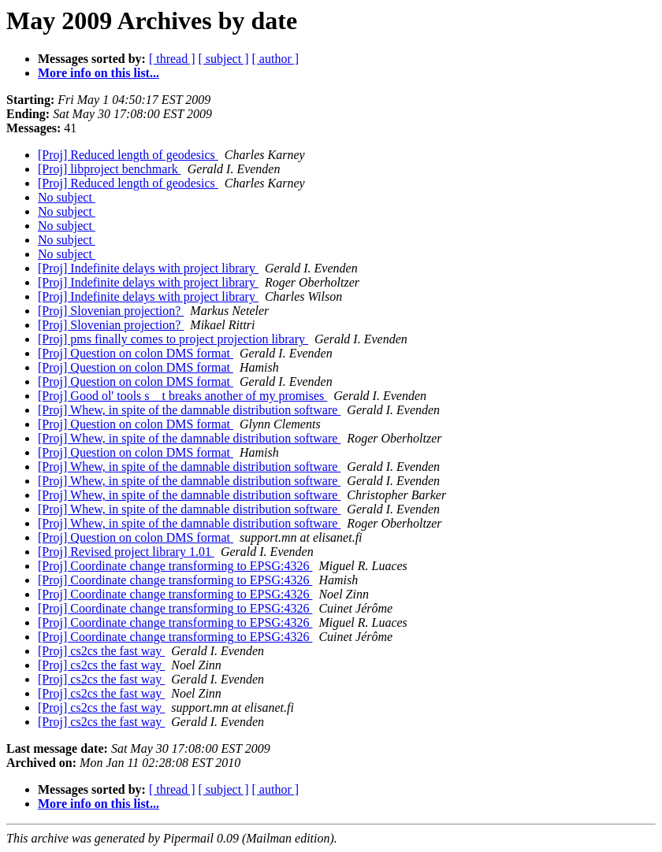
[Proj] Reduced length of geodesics (128, 154)
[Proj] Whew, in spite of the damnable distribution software (189, 410)
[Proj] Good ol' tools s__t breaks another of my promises (182, 395)
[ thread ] (172, 58)
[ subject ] (224, 58)
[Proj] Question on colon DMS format (135, 353)
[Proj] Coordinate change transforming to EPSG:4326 (175, 565)
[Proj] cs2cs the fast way (101, 651)
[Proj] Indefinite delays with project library (148, 268)
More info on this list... (98, 73)
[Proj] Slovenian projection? (111, 310)
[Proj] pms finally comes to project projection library (173, 339)
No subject (66, 197)
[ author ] (275, 58)
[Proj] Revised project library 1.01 (126, 551)
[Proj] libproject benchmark (109, 169)
